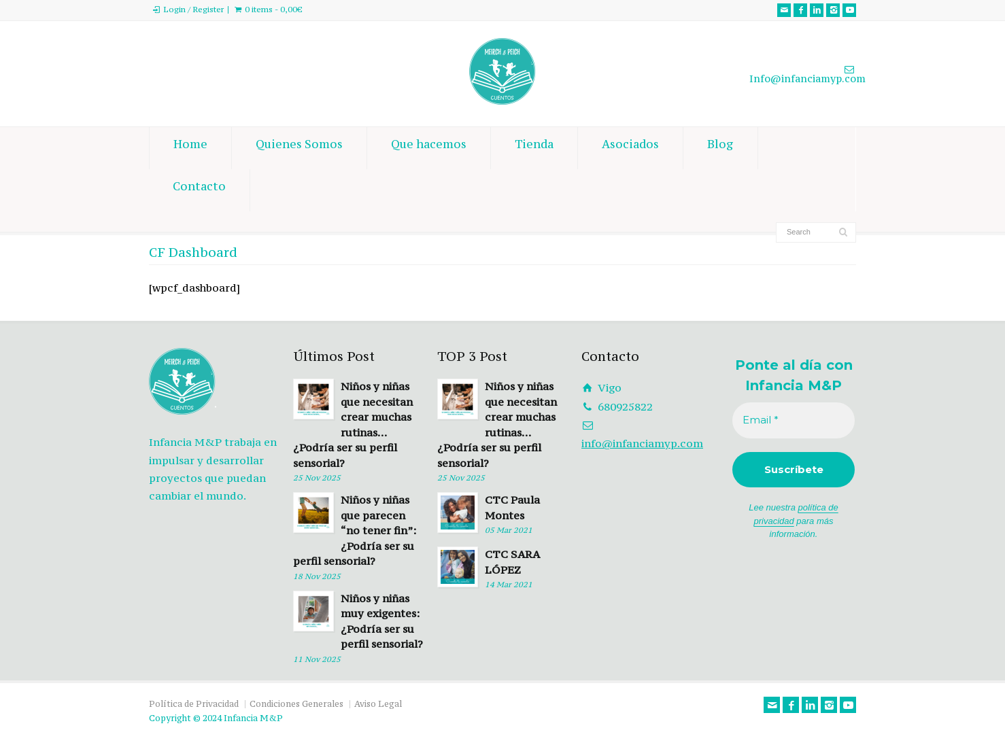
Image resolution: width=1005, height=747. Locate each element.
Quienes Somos (299, 148)
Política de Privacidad (194, 704)
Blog (720, 148)
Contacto (199, 190)
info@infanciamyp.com (642, 443)
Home (190, 148)
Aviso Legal (378, 704)
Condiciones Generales (296, 704)
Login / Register (193, 9)
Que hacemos (428, 148)
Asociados (630, 148)
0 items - (274, 9)
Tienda (534, 148)
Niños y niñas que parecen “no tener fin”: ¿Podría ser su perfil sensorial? (354, 530)
